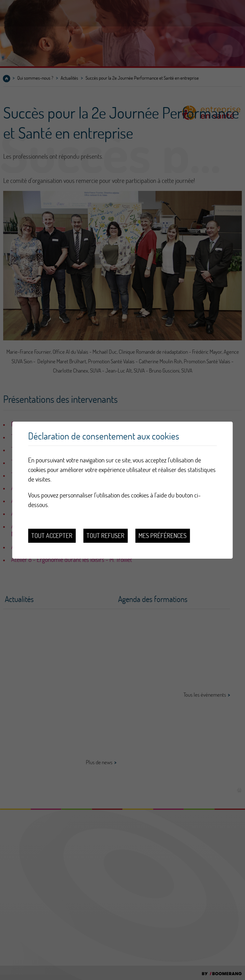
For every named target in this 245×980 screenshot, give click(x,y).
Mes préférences (162, 536)
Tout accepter (51, 536)
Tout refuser (105, 536)
